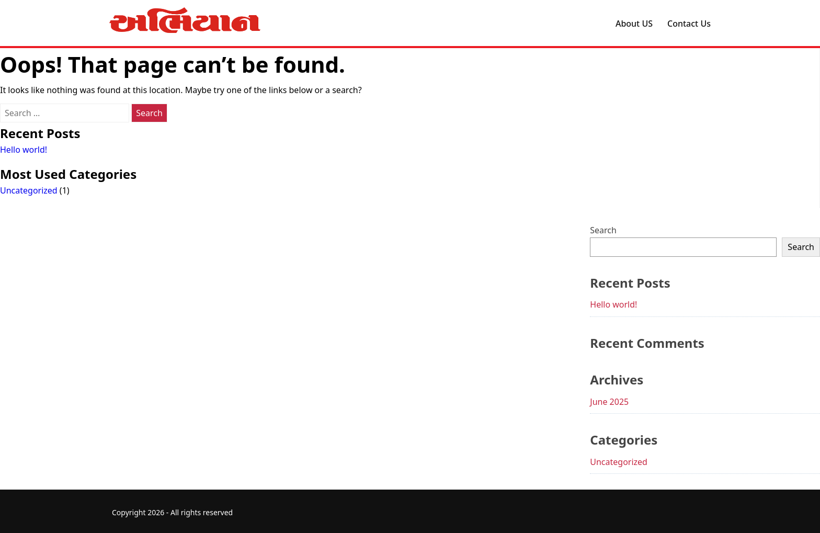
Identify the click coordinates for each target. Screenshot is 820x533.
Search (603, 230)
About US (634, 23)
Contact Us (689, 23)
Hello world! (23, 149)
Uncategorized (29, 190)
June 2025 (609, 401)
